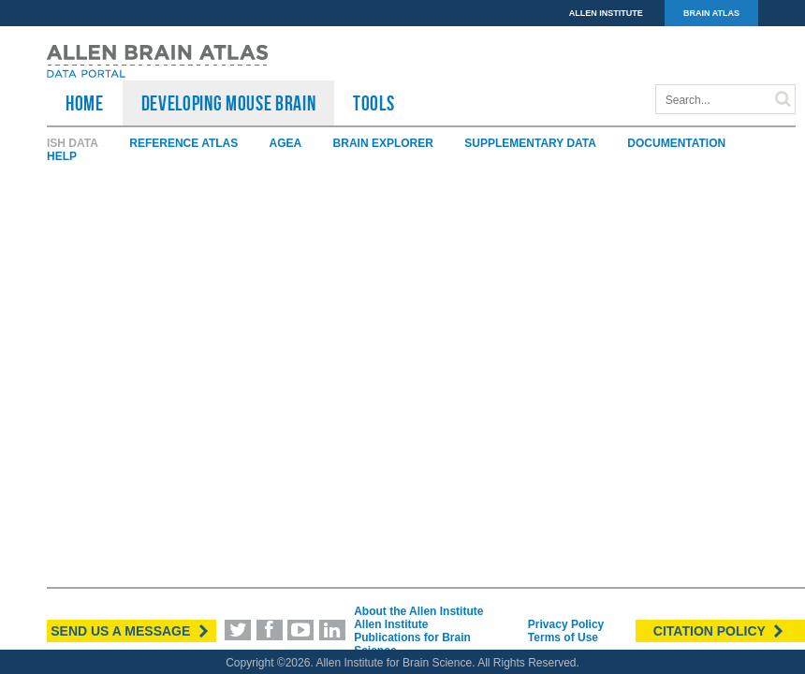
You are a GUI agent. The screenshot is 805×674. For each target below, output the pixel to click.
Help (62, 156)
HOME (85, 103)
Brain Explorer (383, 143)
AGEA (286, 143)
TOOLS (373, 103)
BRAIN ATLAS (711, 13)
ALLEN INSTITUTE (606, 13)
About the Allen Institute (418, 611)
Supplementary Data (530, 143)
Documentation (676, 143)
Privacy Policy (566, 624)
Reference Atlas (183, 143)
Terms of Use (563, 637)
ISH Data (72, 143)
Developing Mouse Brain (228, 103)
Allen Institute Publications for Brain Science (412, 637)
